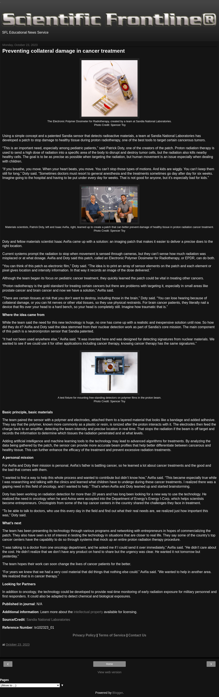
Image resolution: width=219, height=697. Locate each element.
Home (109, 664)
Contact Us (137, 635)
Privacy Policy (84, 635)
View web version (109, 672)
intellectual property (88, 612)
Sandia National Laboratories (48, 619)
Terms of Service (112, 635)
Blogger (117, 692)
